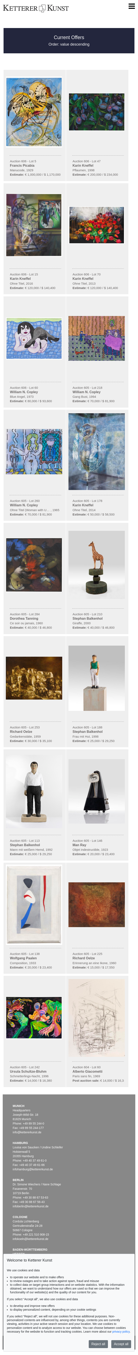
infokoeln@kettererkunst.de (30, 1239)
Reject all (98, 1344)
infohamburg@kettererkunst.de (33, 1169)
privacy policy (121, 1331)
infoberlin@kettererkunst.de (30, 1206)
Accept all (121, 1344)
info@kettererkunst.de (27, 1132)
